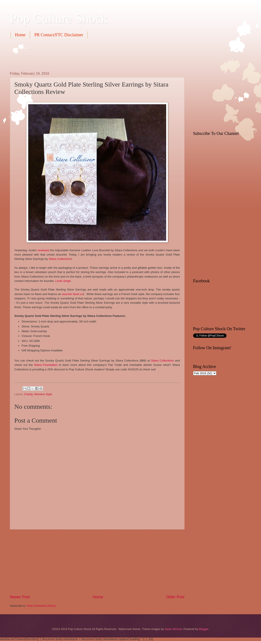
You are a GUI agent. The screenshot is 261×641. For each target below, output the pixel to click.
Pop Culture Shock (59, 18)
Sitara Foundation (46, 364)
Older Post (175, 597)
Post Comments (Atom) (41, 605)
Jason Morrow (173, 629)
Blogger (203, 629)
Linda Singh (63, 281)
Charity (28, 394)
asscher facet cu (72, 294)
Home (20, 34)
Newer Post (20, 597)
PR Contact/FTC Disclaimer (58, 34)
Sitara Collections (60, 259)
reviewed (43, 250)
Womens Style (43, 394)
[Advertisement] (88, 54)
